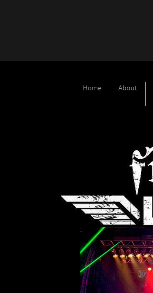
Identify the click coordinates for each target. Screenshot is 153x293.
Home (92, 87)
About (127, 87)
